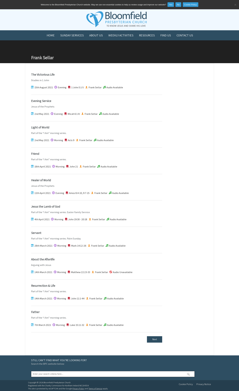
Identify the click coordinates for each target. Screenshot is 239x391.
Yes (170, 5)
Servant (36, 233)
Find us (165, 35)
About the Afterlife (43, 259)
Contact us (185, 35)
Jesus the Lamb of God (45, 207)
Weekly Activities (120, 35)
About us (96, 35)
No (178, 5)
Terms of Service (95, 388)
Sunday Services (72, 35)
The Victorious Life (43, 75)
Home (51, 35)
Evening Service (41, 101)
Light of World (40, 127)
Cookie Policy (186, 384)
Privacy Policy (78, 388)
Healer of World (41, 180)
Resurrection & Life (43, 286)
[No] (235, 4)
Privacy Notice (203, 384)
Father (35, 312)
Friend (35, 154)
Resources (147, 35)
